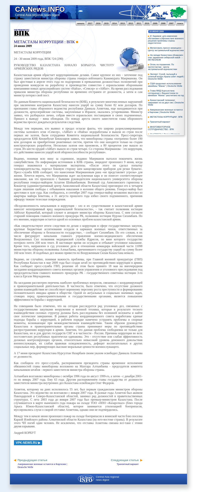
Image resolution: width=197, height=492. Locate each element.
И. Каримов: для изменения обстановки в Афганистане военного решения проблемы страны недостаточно (166, 39)
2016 (98, 23)
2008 (163, 23)
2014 (114, 23)
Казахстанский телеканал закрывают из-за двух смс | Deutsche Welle (166, 102)
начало (80, 23)
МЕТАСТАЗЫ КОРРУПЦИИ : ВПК (166, 117)
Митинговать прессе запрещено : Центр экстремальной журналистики (166, 49)
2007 (171, 23)
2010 (147, 23)
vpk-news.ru (26, 442)
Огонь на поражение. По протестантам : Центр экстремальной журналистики (162, 66)
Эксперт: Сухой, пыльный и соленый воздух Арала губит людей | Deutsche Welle (166, 76)
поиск (180, 23)
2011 (139, 23)
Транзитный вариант (160, 122)
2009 (155, 23)
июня (155, 31)
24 (150, 31)
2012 (131, 23)
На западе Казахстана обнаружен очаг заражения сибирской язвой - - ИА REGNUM (165, 57)
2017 (90, 23)
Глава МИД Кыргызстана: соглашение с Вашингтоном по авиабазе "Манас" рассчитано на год (166, 93)
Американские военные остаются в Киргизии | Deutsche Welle (165, 111)
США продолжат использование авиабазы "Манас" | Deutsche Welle (165, 84)
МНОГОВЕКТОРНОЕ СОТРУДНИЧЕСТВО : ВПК (161, 128)
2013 (122, 23)
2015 (106, 23)
